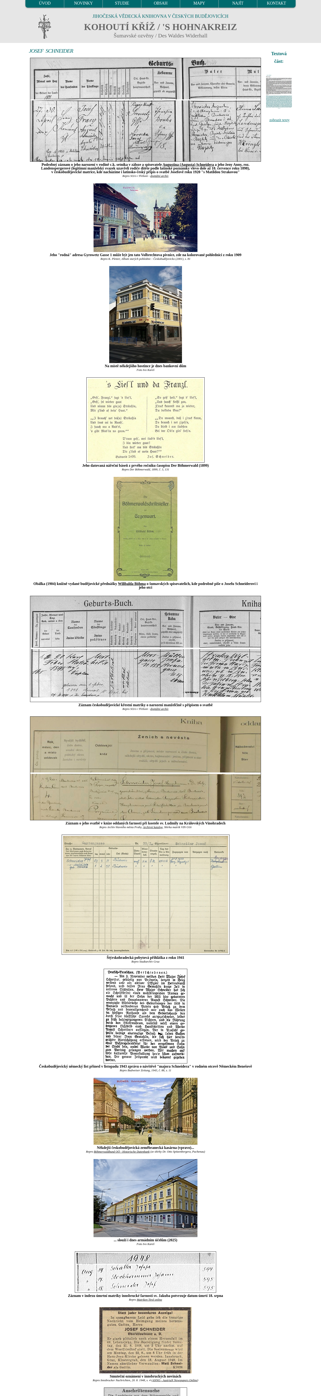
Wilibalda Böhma (132, 584)
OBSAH (160, 3)
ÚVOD (44, 3)
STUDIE (122, 3)
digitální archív (159, 176)
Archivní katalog (153, 827)
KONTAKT (276, 3)
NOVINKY (83, 3)
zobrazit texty (279, 120)
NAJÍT (237, 3)
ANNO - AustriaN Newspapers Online (174, 1380)
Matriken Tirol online (149, 1299)
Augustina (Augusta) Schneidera (188, 165)
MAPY (199, 3)
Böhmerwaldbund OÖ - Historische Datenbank (122, 1151)
